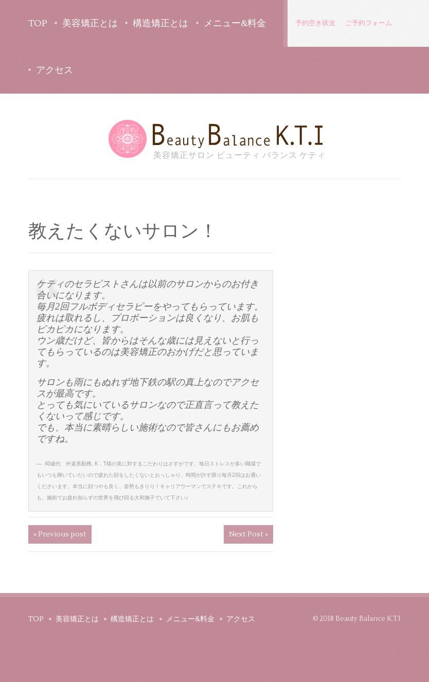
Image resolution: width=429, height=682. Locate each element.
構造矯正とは (160, 23)
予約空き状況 (315, 23)
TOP (37, 23)
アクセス (54, 70)
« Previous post (59, 534)
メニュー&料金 (235, 23)
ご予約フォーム (368, 23)
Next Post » (248, 534)
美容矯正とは (90, 23)
